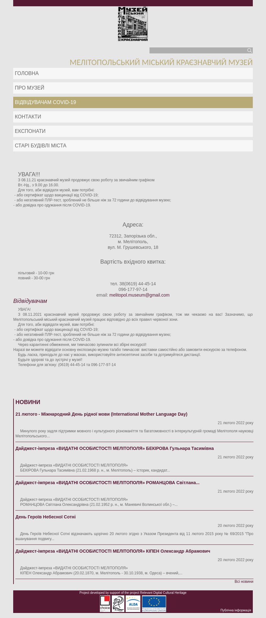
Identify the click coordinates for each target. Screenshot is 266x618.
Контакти (28, 116)
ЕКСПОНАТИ (30, 131)
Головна (27, 73)
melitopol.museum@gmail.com (139, 295)
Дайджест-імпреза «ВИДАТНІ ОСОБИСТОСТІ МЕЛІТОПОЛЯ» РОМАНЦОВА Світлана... (107, 482)
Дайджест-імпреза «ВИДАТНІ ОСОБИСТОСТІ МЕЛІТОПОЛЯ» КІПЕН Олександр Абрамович (112, 551)
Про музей (29, 87)
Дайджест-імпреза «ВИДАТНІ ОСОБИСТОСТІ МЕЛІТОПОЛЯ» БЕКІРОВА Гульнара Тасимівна (114, 448)
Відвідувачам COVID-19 (45, 102)
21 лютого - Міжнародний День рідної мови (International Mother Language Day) (101, 414)
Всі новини (244, 581)
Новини (27, 402)
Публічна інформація (235, 610)
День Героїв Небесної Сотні (45, 516)
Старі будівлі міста (40, 145)
